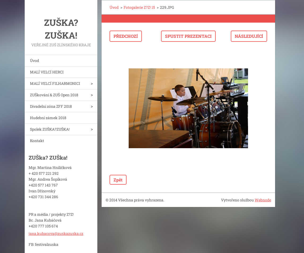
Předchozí (126, 36)
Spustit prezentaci (188, 36)
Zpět (118, 180)
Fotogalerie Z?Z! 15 (139, 7)
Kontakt (37, 140)
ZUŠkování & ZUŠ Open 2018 (54, 94)
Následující (249, 36)
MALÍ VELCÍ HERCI (47, 71)
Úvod (34, 60)
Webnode (263, 199)
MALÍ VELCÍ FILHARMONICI (55, 83)
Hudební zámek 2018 (48, 117)
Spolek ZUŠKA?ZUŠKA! (50, 129)
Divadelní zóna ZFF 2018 (51, 106)
